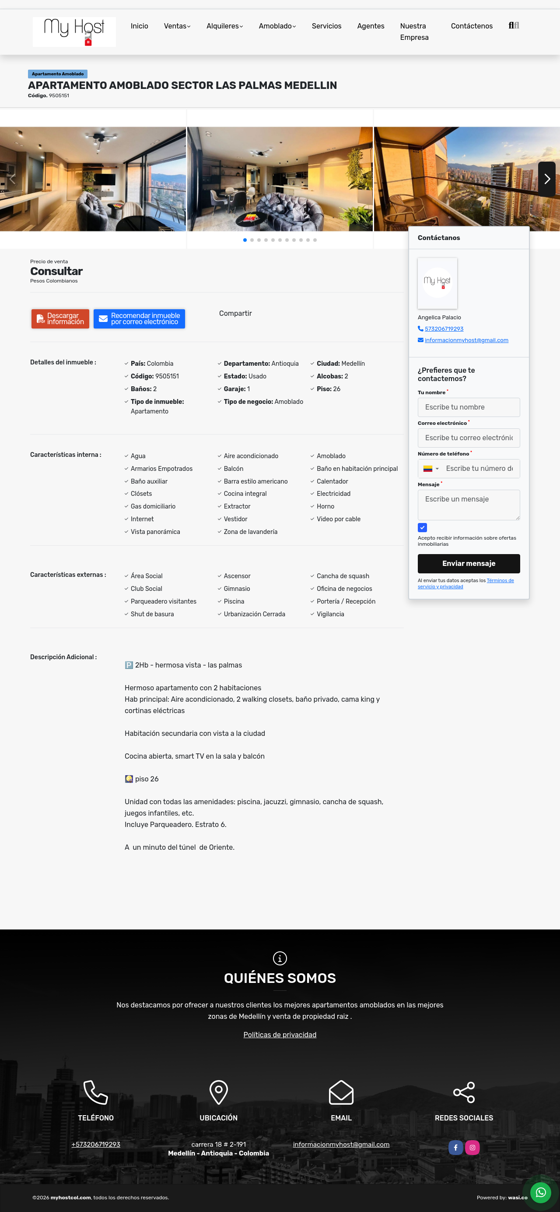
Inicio (139, 26)
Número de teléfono (445, 453)
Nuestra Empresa (414, 32)
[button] (245, 240)
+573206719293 (96, 1144)
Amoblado (275, 26)
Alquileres (222, 26)
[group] (93, 179)
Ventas (175, 26)
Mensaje (430, 484)
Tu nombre (433, 392)
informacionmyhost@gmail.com (466, 340)
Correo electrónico (444, 423)
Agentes (371, 26)
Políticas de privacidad (280, 1035)
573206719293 (444, 328)
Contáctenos (472, 26)
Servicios (327, 26)
